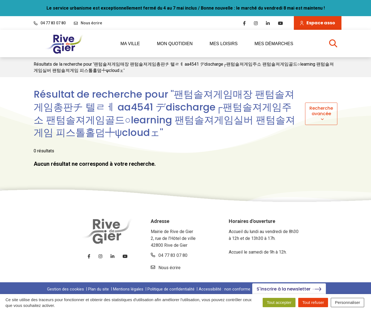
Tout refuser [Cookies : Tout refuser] (313, 302)
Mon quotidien (178, 43)
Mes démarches (273, 43)
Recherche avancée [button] (321, 113)
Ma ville (133, 43)
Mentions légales (128, 289)
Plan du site (98, 289)
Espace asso (317, 23)
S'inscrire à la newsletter (289, 289)
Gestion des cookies (65, 289)
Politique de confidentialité (171, 289)
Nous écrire (166, 267)
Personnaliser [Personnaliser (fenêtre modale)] (347, 302)
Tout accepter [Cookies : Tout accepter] (279, 302)
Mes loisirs (227, 43)
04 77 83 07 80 (169, 255)
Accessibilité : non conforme (224, 289)
